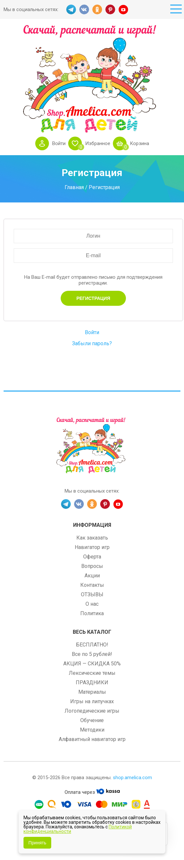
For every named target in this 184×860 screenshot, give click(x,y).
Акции (92, 575)
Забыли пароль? (92, 343)
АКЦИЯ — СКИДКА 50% (92, 663)
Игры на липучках (92, 701)
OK (97, 9)
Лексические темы (92, 673)
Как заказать (92, 538)
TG (71, 9)
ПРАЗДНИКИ (92, 682)
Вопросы (92, 566)
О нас (92, 604)
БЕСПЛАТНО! (92, 645)
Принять (37, 842)
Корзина (139, 143)
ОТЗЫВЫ (92, 594)
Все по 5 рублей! (92, 654)
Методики (92, 730)
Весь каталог (92, 632)
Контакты (92, 585)
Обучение (92, 720)
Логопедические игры (92, 711)
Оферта (92, 557)
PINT (110, 9)
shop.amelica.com (132, 777)
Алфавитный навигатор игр (92, 739)
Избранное (97, 143)
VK (84, 9)
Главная (74, 187)
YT (123, 9)
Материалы (92, 692)
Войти (59, 143)
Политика (92, 613)
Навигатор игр (92, 547)
